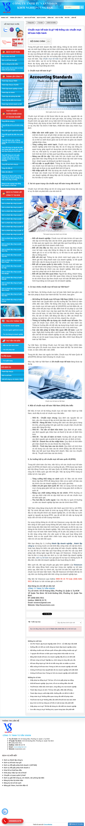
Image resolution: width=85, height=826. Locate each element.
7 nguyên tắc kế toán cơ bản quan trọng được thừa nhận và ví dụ (52, 653)
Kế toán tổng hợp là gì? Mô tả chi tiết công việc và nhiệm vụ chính (52, 663)
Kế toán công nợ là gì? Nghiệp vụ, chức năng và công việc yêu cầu (53, 660)
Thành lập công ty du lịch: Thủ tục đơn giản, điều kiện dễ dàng (51, 689)
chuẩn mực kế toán (51, 59)
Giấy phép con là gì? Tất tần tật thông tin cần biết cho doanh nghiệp (53, 706)
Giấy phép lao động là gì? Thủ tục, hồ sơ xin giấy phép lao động (52, 680)
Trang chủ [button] (4, 17)
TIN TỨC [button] (67, 17)
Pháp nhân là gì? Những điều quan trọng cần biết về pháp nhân (51, 696)
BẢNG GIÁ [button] (51, 17)
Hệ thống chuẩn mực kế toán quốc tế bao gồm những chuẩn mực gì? (53, 650)
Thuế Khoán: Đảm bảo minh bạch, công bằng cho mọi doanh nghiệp (53, 686)
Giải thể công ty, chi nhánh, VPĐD (12, 379)
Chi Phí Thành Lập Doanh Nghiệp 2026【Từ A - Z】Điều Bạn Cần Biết (53, 643)
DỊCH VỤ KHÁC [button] (41, 17)
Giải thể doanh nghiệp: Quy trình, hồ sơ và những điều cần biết (51, 683)
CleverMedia (48, 824)
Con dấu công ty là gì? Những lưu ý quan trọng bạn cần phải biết (52, 709)
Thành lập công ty (7, 371)
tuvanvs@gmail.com (20, 746)
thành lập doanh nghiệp (62, 543)
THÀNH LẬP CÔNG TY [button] (16, 17)
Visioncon (78, 565)
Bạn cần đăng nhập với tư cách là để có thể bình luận (53, 628)
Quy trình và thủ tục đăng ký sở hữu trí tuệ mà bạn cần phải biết (52, 702)
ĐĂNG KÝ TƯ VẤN (76, 824)
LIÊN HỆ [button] (73, 17)
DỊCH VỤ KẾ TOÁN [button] (29, 17)
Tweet (44, 614)
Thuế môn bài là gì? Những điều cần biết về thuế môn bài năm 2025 (53, 699)
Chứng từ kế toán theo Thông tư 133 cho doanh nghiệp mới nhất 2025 (54, 673)
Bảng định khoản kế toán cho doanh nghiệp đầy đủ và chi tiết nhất (52, 656)
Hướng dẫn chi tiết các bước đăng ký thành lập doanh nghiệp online (53, 647)
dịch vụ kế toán (42, 558)
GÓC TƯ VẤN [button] (59, 17)
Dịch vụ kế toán (6, 375)
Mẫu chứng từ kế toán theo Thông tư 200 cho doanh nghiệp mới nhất (53, 666)
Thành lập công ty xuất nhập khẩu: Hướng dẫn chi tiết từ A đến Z (52, 693)
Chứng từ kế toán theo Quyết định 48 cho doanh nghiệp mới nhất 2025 (54, 669)
